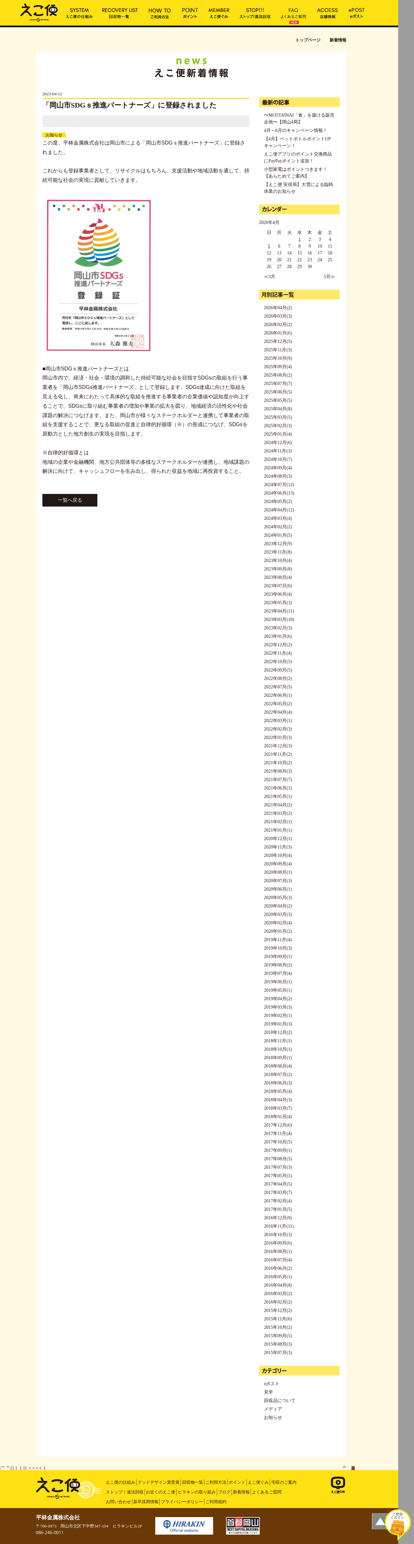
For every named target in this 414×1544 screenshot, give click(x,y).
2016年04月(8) (278, 1285)
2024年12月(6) (278, 442)
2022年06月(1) (278, 695)
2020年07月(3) (278, 880)
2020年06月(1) (278, 889)
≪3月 (269, 276)
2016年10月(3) (278, 1234)
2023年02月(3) (278, 628)
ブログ (224, 1492)
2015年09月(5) (278, 1335)
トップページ (308, 40)
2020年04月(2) (278, 906)
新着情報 (241, 1492)
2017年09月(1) (278, 1150)
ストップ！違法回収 (125, 1492)
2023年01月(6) (278, 636)
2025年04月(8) (278, 408)
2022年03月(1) (278, 720)
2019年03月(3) (278, 1007)
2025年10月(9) (278, 358)
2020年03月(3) (278, 914)
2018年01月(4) (278, 1116)
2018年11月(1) (278, 1040)
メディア (273, 1409)
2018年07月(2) (278, 1074)
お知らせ (54, 135)
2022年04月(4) (278, 712)
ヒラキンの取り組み (197, 1492)
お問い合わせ (118, 1501)
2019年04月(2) (278, 998)
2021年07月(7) (278, 779)
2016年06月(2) (278, 1268)
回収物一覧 (192, 1482)
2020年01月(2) (278, 931)
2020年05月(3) (278, 897)
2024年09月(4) (278, 467)
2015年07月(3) (278, 1352)
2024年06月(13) (279, 493)
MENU (406, 8)
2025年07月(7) (278, 383)
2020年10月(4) (278, 855)
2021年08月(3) (278, 771)
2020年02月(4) (278, 922)
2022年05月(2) (278, 703)
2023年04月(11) (279, 611)
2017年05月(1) (278, 1175)
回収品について (280, 1400)
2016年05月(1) (278, 1276)
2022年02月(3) (278, 729)
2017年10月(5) (278, 1142)
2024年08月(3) (278, 476)
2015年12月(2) (278, 1310)
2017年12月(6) (278, 1125)
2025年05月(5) (278, 400)
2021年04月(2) (278, 804)
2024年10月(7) (278, 459)
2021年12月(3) (278, 745)
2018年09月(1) (278, 1057)
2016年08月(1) (278, 1251)
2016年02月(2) (278, 1302)
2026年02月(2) (278, 324)
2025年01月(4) (278, 434)
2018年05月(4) (278, 1091)
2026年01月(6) (278, 333)
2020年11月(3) (278, 847)
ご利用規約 (215, 1501)
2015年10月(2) (278, 1327)
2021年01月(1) (278, 830)
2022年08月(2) (278, 678)
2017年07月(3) (278, 1167)
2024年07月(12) (279, 484)
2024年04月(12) (279, 510)
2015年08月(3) (278, 1344)
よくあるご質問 (266, 1492)
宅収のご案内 (284, 1482)
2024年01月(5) (278, 535)
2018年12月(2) (278, 1032)
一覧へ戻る (70, 500)
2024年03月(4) (278, 518)
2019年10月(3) (278, 948)
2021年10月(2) (278, 762)
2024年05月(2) (278, 501)
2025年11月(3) (278, 349)
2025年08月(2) (278, 375)
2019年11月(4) (278, 939)
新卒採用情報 (145, 1501)
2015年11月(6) (278, 1318)
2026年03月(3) (278, 316)
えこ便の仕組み (120, 1482)
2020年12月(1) (278, 838)
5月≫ (329, 276)
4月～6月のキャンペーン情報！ (295, 130)
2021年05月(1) (278, 796)
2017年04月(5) (278, 1184)
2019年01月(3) (278, 1024)
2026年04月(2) (278, 307)
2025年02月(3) (278, 425)
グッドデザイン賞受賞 (158, 1482)
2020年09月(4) (278, 863)
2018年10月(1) (278, 1049)
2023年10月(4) (278, 560)
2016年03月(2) (278, 1293)
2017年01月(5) (278, 1209)
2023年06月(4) (278, 594)
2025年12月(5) (278, 341)
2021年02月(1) (278, 821)
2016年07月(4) (278, 1259)
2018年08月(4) (278, 1066)
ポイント (237, 1482)
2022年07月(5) (278, 686)
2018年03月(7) (278, 1108)
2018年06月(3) (278, 1083)
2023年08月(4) (278, 577)
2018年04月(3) (278, 1099)
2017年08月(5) (278, 1158)
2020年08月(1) (278, 872)
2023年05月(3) (278, 602)
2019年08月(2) (278, 965)
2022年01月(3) (278, 737)
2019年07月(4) (278, 973)
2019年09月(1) (278, 956)
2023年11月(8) (278, 552)
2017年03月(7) (278, 1192)
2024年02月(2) (278, 526)
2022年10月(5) (278, 661)
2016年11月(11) (279, 1226)
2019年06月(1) (278, 981)
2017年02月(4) (278, 1201)
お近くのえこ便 (160, 1492)
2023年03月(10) (279, 619)
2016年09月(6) (278, 1243)
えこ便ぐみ (258, 1482)
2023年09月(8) (278, 569)
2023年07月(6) (278, 585)
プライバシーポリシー (182, 1501)
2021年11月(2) (278, 754)
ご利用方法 (215, 1482)
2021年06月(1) (278, 788)
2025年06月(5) (278, 392)
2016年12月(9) (278, 1217)
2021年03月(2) (278, 813)
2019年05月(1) (278, 990)
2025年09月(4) (278, 366)
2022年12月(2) (278, 644)
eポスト (271, 1383)
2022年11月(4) (278, 653)
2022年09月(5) (278, 670)
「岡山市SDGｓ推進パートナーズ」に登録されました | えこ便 (39, 12)
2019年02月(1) (278, 1015)
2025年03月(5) (278, 417)
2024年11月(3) (278, 451)
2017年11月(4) (278, 1133)
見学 (268, 1392)
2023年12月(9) (278, 543)
